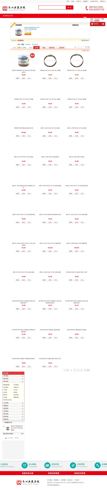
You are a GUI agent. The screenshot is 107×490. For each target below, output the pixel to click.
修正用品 (16, 395)
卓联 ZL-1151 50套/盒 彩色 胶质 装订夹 (50, 214)
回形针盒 (16, 387)
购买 (17, 78)
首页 (5, 20)
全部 (22, 44)
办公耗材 (38, 20)
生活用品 (49, 20)
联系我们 (56, 480)
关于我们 (49, 480)
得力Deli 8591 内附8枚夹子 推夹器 (76, 330)
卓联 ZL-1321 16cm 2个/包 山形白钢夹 (76, 214)
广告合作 (76, 480)
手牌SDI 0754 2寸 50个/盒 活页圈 (23, 99)
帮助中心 (102, 1)
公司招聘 (63, 480)
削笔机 (15, 392)
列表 (24, 47)
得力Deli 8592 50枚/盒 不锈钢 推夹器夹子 (23, 358)
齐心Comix (35, 44)
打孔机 (15, 390)
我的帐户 (85, 1)
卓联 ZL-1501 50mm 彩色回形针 (50, 157)
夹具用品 (96, 20)
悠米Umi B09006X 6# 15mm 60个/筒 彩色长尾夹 (31, 28)
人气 (36, 48)
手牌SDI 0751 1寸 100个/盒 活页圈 (76, 70)
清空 (22, 433)
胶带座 (5, 395)
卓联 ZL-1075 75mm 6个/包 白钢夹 (23, 157)
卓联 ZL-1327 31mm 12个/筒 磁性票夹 (50, 243)
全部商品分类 (8, 16)
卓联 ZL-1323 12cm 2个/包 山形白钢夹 (23, 272)
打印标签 (16, 385)
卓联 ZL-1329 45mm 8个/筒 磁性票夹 (76, 243)
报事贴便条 (6, 385)
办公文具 (97, 19)
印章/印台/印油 (7, 400)
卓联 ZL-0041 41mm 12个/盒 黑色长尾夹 (23, 214)
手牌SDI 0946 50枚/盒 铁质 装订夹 (23, 128)
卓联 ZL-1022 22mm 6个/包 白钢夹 (50, 128)
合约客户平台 (94, 1)
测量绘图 (16, 397)
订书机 (5, 390)
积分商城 (71, 20)
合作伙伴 (69, 480)
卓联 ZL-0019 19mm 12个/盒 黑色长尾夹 (76, 185)
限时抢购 (26, 20)
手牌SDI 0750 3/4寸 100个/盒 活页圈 (50, 70)
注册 (72, 1)
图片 (19, 47)
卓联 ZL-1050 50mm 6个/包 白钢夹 (76, 128)
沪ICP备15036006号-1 (53, 485)
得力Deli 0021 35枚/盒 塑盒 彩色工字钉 (50, 358)
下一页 (87, 47)
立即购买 (27, 33)
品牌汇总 (15, 20)
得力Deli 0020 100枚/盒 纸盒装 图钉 (50, 330)
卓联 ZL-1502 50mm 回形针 (76, 157)
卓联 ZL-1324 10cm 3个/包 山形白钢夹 (50, 272)
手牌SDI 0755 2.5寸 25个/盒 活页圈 (50, 99)
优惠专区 (60, 20)
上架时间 (61, 48)
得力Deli (27, 44)
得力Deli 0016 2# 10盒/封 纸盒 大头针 (76, 272)
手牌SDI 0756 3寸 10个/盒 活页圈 (76, 99)
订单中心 (78, 1)
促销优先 (52, 48)
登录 (68, 1)
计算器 (5, 397)
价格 (43, 48)
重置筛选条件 (85, 40)
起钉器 (5, 392)
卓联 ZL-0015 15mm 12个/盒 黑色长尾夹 (50, 185)
